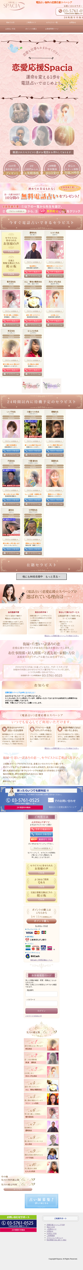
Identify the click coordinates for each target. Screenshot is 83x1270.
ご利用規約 (51, 1236)
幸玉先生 (28, 1049)
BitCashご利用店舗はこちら (41, 960)
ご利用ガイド (31, 22)
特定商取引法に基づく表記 (56, 1240)
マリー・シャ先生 (31, 1103)
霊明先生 (28, 1130)
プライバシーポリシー (55, 1238)
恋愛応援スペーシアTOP (56, 1225)
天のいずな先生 (31, 1076)
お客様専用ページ (51, 29)
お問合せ (72, 22)
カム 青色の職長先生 (33, 1090)
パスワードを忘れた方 (33, 1016)
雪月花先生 (29, 1117)
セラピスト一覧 (52, 22)
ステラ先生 (29, 1158)
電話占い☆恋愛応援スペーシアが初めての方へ (61, 636)
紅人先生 (28, 1144)
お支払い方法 (10, 29)
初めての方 (10, 22)
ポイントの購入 (31, 29)
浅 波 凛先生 (30, 1062)
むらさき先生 (30, 1171)
